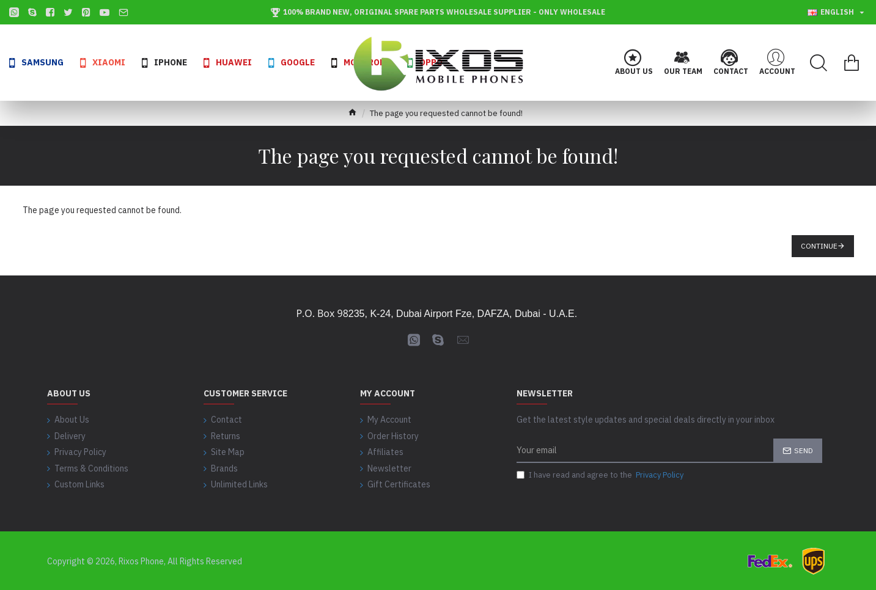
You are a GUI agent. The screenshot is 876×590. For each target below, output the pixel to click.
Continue (819, 245)
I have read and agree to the (601, 476)
